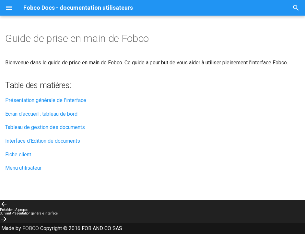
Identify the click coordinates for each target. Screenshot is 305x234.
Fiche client (18, 154)
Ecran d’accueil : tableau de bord (41, 114)
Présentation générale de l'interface (45, 100)
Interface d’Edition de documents (42, 141)
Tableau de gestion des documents (45, 127)
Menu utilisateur (23, 168)
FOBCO (31, 228)
